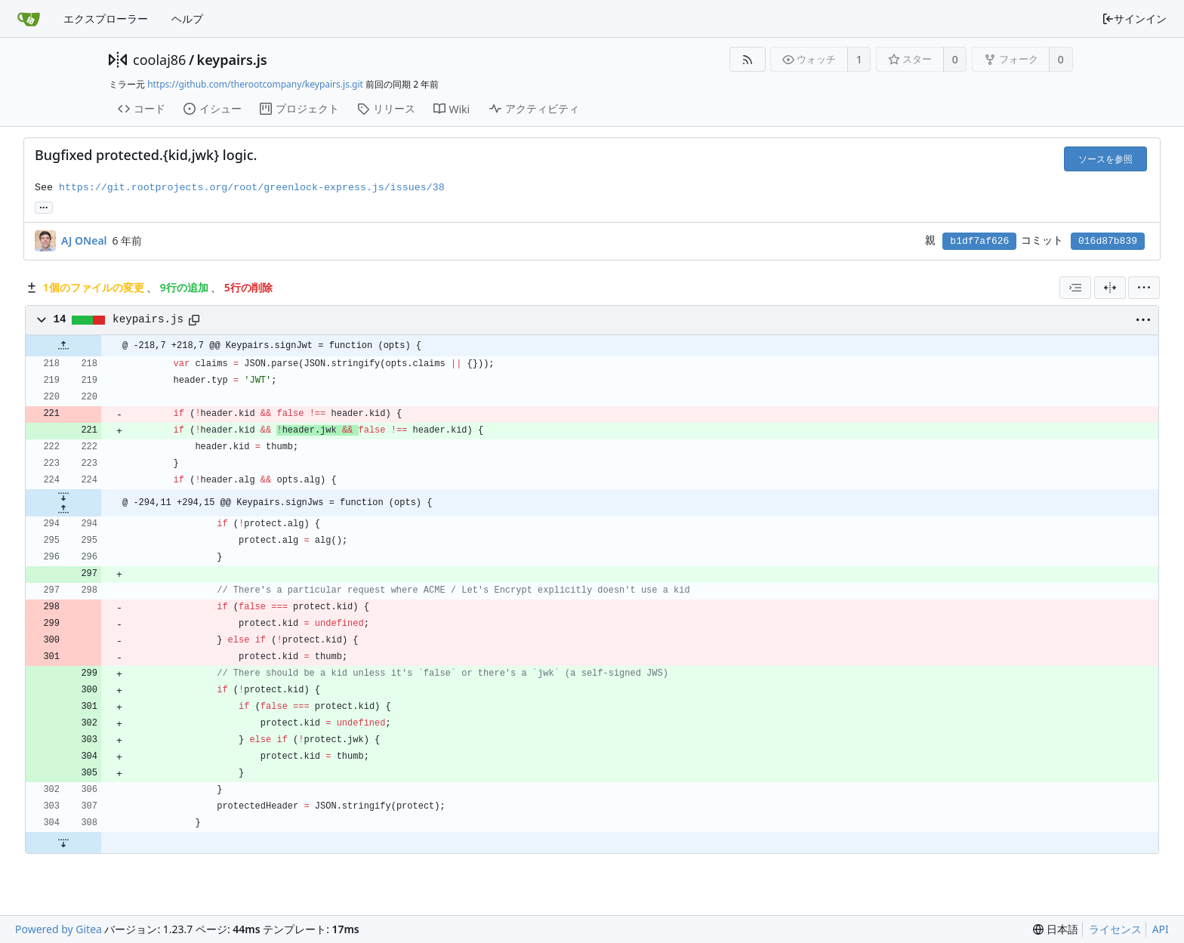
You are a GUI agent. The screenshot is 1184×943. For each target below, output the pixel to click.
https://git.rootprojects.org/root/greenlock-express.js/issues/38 (252, 187)
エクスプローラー (105, 18)
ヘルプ (187, 18)
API (1160, 929)
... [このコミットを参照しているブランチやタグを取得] (43, 206)
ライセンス (1115, 929)
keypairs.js (232, 59)
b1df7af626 (979, 241)
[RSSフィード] (747, 59)
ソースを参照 (1105, 159)
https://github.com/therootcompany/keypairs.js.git (255, 84)
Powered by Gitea (58, 929)
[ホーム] (29, 18)
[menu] (1144, 287)
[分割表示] (1110, 287)
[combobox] (1075, 287)
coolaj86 (159, 59)
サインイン (1134, 18)
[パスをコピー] (194, 320)
